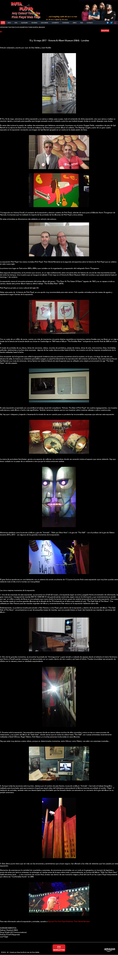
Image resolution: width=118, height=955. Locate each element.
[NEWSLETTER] (3, 22)
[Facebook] (107, 22)
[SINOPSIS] (105, 30)
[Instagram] (115, 22)
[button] (113, 30)
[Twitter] (111, 22)
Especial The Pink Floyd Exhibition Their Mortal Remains (69, 921)
